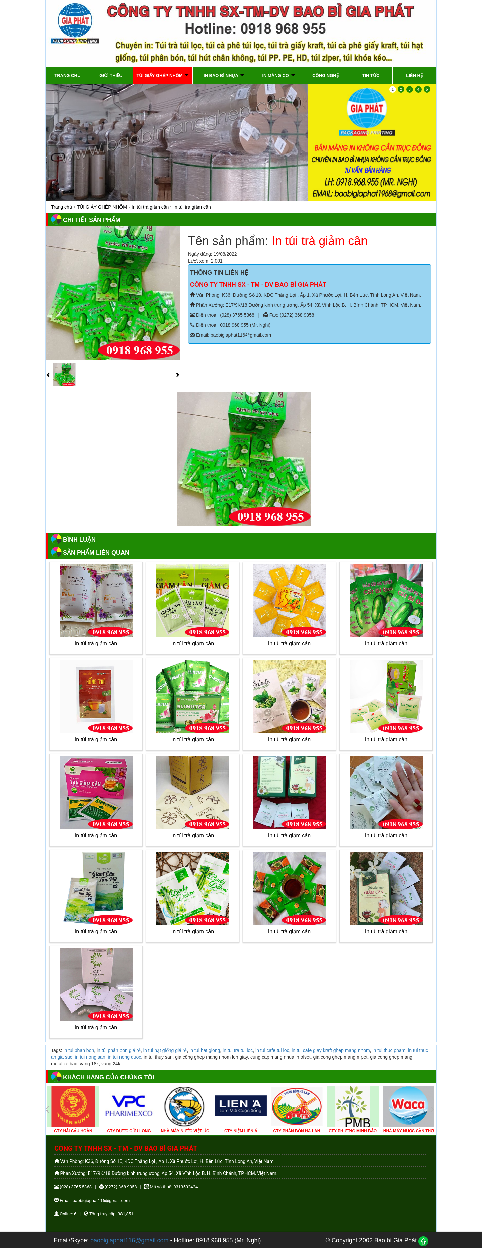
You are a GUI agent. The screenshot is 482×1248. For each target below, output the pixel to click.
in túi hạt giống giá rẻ (165, 1050)
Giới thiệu (110, 75)
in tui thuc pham (389, 1050)
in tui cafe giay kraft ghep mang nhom (331, 1050)
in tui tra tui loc (238, 1050)
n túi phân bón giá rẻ (119, 1050)
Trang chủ (67, 75)
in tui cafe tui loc (272, 1050)
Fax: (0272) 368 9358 (288, 315)
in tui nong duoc (124, 1057)
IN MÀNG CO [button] (278, 75)
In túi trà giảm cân (150, 207)
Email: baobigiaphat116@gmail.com (230, 335)
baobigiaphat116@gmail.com (129, 1240)
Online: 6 (65, 1213)
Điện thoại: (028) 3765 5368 (222, 315)
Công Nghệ (325, 75)
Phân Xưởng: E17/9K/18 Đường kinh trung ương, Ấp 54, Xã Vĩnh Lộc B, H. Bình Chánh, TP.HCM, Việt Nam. (305, 305)
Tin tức (371, 75)
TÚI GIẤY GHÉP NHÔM (102, 207)
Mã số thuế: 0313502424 (171, 1186)
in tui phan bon (78, 1050)
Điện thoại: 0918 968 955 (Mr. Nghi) (230, 325)
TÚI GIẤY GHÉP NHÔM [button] (163, 75)
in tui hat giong (204, 1050)
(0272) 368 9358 (118, 1186)
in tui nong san (90, 1057)
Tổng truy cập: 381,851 (108, 1213)
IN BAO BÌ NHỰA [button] (224, 75)
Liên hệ (414, 75)
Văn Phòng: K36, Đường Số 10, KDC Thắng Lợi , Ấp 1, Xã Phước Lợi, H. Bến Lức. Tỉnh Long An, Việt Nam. (305, 295)
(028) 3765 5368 (73, 1186)
